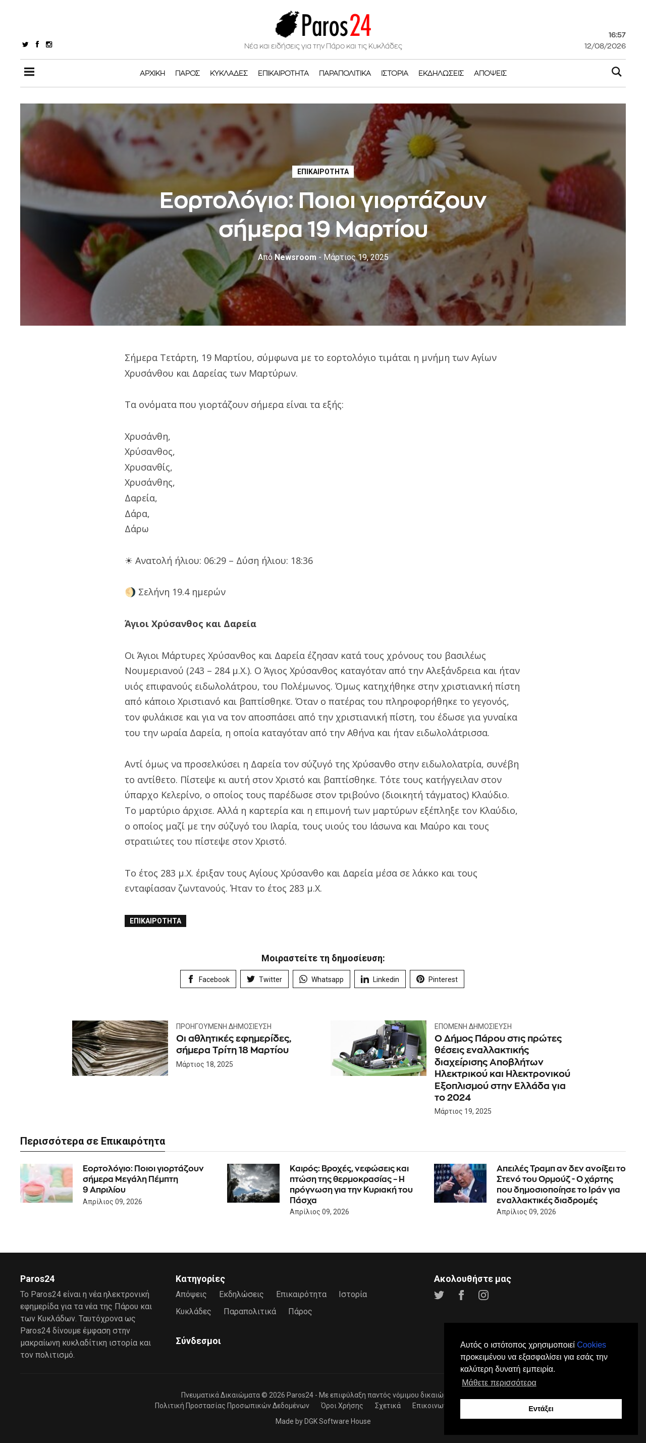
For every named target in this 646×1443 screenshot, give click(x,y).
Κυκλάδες (229, 73)
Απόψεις (490, 73)
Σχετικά (388, 1406)
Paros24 (300, 1395)
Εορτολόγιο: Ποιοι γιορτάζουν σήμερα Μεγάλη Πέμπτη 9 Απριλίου (143, 1179)
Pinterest (437, 979)
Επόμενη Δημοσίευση (473, 1026)
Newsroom (287, 257)
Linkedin (380, 979)
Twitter (264, 979)
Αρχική (152, 73)
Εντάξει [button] (541, 1409)
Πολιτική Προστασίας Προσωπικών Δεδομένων (232, 1406)
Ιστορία (394, 73)
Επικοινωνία (433, 1406)
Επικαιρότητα (283, 73)
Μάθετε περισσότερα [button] (499, 1382)
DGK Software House (337, 1421)
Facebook (208, 979)
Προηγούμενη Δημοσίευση (224, 1026)
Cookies (591, 1345)
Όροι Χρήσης (342, 1406)
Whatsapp (321, 979)
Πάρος (187, 73)
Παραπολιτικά (345, 73)
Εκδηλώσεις (441, 73)
